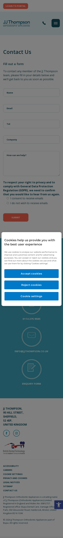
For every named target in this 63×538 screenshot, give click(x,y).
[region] (31, 269)
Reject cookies (31, 284)
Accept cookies (31, 273)
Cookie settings (31, 296)
